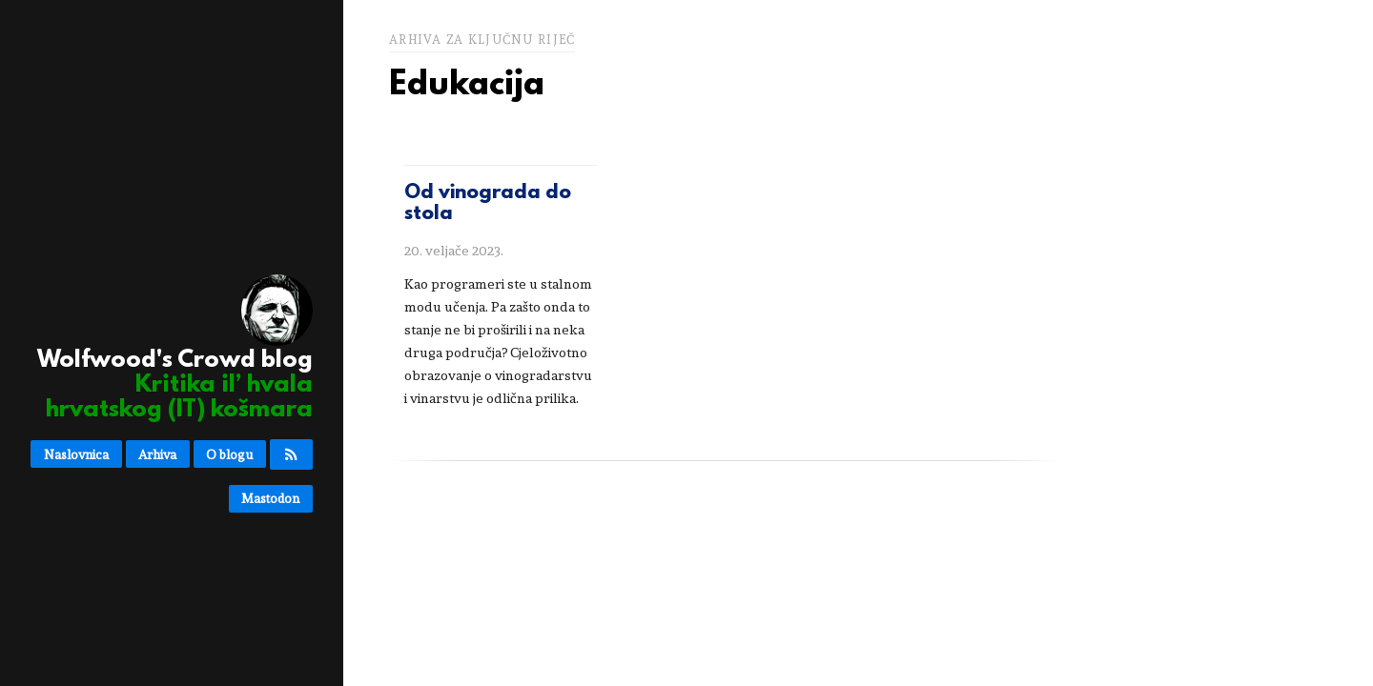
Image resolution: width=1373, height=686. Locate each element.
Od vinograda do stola (487, 204)
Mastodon (270, 498)
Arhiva (157, 454)
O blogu (229, 454)
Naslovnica (76, 454)
